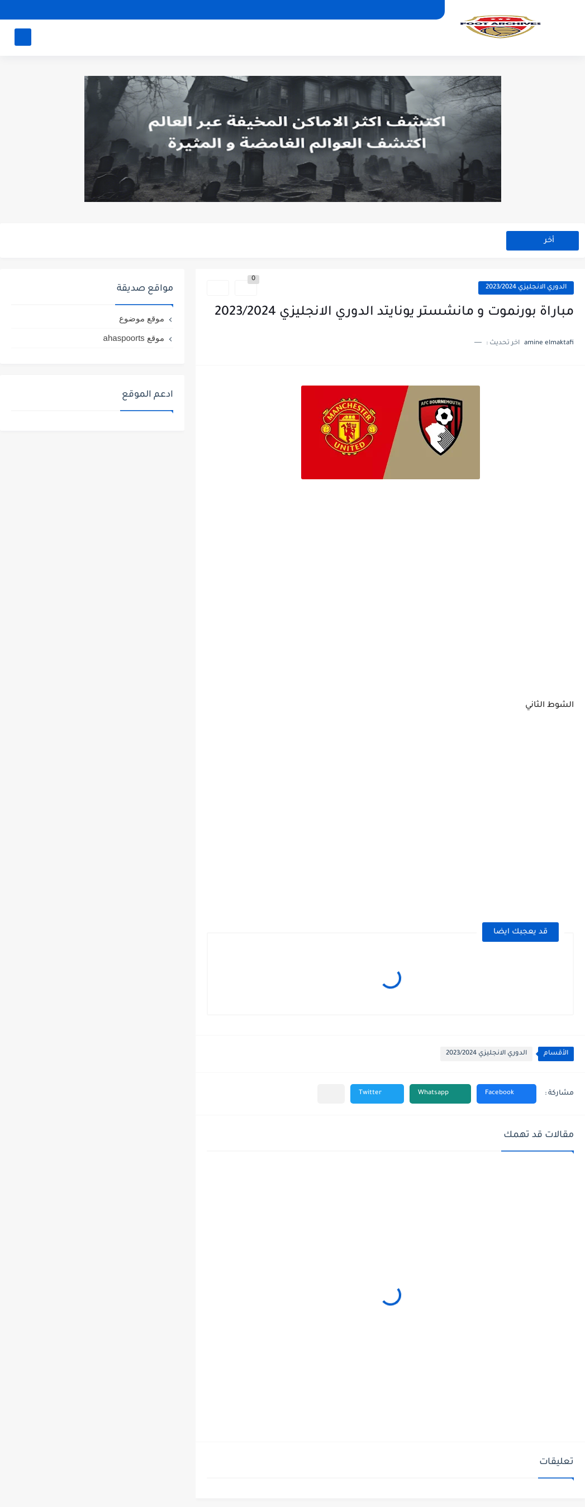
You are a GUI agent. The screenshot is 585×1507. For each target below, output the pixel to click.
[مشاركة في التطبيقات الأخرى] (331, 1094)
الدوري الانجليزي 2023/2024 (526, 287)
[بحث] (23, 37)
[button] (506, 1094)
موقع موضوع (141, 318)
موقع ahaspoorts (133, 338)
